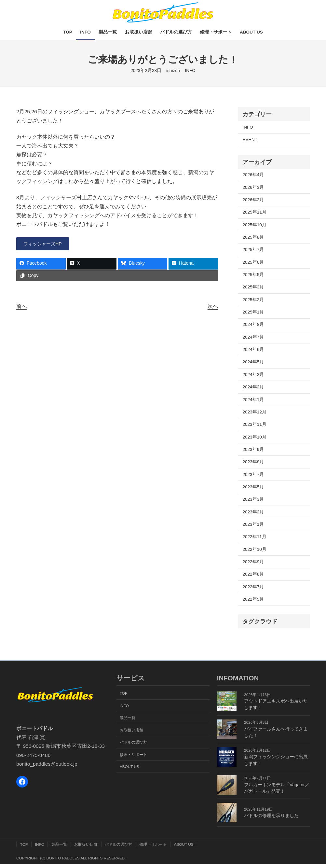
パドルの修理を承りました (271, 815)
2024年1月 (253, 399)
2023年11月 (254, 424)
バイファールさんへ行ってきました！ (276, 732)
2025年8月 (253, 237)
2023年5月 (253, 486)
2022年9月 (253, 561)
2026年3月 (253, 187)
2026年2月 (253, 199)
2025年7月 (253, 249)
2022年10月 (254, 549)
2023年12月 (254, 412)
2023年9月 (253, 449)
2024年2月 (253, 386)
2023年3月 (253, 499)
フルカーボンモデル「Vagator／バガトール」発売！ (276, 788)
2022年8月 (253, 574)
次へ (213, 307)
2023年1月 (253, 524)
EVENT (249, 139)
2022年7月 (253, 586)
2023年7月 (253, 474)
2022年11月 (254, 536)
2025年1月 (253, 312)
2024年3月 (253, 374)
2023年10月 (254, 437)
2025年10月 (254, 224)
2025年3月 (253, 287)
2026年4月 (253, 174)
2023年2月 (253, 511)
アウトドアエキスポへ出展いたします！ (276, 704)
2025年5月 (253, 274)
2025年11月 (254, 212)
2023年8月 (253, 461)
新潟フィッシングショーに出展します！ (276, 760)
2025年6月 (253, 262)
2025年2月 (253, 299)
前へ (21, 307)
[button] (45, 244)
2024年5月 (253, 361)
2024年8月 (253, 324)
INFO (190, 70)
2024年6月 (253, 349)
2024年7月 (253, 337)
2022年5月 (253, 599)
